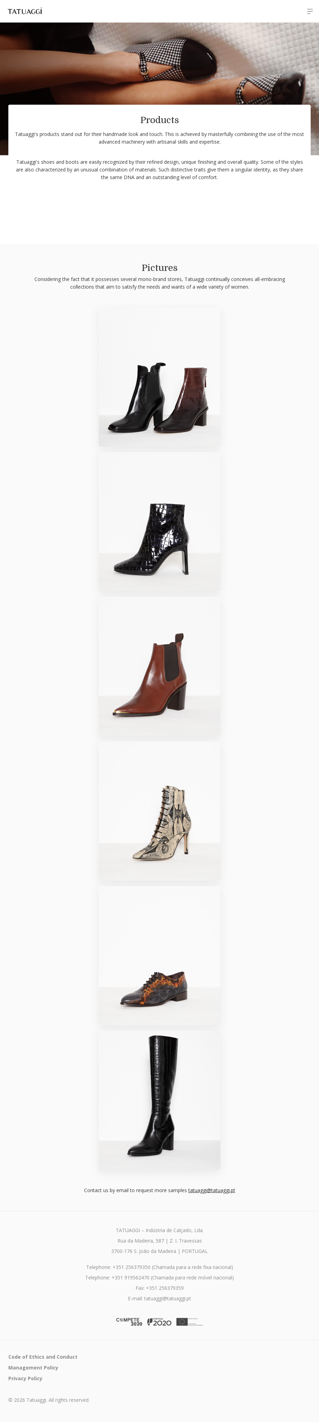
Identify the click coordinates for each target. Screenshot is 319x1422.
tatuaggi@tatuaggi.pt (211, 1190)
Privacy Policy (25, 1378)
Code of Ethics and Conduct (42, 1356)
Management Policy (33, 1367)
